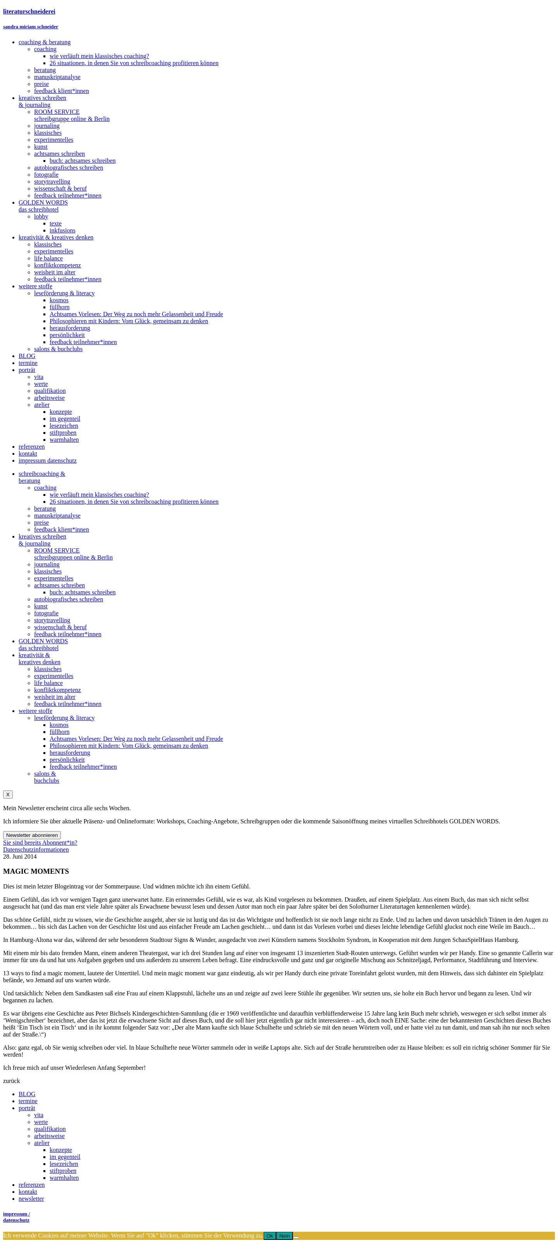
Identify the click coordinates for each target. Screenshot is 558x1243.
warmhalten (64, 1177)
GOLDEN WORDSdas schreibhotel (43, 644)
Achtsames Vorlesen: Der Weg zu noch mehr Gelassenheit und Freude (136, 738)
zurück (11, 1081)
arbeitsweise (49, 1136)
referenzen (32, 1184)
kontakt (28, 1191)
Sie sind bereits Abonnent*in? (40, 842)
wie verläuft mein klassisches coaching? (99, 494)
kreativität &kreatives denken (39, 658)
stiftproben (63, 1170)
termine (28, 1101)
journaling (47, 564)
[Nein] (296, 1237)
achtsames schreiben (59, 585)
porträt (27, 1108)
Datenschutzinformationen (36, 849)
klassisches (48, 571)
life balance (48, 683)
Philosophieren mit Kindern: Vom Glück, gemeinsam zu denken (129, 745)
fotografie (46, 613)
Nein (284, 1236)
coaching (45, 487)
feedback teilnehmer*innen (68, 634)
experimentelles (53, 578)
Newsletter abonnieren (32, 835)
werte (41, 1122)
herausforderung (70, 752)
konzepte (61, 1150)
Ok (270, 1236)
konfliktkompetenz (57, 690)
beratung (45, 508)
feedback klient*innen (61, 529)
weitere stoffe (35, 711)
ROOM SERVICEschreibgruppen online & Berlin (73, 554)
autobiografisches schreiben (68, 599)
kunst (41, 606)
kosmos (59, 724)
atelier (42, 1143)
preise (41, 522)
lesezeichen (64, 1163)
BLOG (27, 1094)
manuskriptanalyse (57, 515)
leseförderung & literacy (64, 717)
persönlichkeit (67, 759)
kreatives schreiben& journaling (42, 540)
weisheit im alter (55, 697)
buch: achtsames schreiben (83, 592)
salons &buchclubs (46, 777)
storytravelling (52, 620)
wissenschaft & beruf (60, 627)
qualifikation (50, 1129)
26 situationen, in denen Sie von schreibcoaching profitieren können (134, 501)
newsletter (31, 1198)
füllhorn (60, 731)
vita (38, 1115)
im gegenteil (65, 1156)
